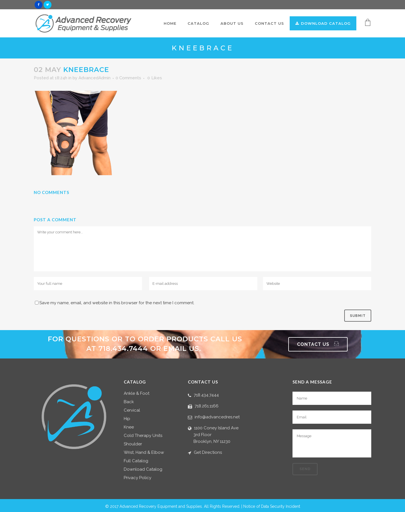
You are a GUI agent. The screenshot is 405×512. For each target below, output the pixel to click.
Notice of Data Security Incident (271, 506)
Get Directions (208, 452)
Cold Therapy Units (143, 435)
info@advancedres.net (217, 416)
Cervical (132, 410)
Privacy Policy (137, 478)
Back (129, 402)
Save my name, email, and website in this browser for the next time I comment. (116, 302)
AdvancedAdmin (94, 77)
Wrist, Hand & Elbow (144, 452)
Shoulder (133, 444)
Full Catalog (136, 461)
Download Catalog (143, 469)
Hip (127, 419)
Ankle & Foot (136, 393)
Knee (129, 427)
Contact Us (318, 344)
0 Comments (128, 77)
